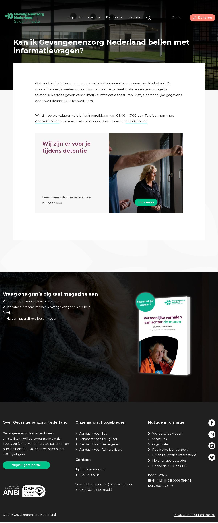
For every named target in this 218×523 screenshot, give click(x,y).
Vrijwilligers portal (26, 466)
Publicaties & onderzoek (170, 450)
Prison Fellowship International (174, 456)
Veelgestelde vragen (167, 434)
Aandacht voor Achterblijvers (100, 450)
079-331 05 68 (136, 119)
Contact (175, 18)
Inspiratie (134, 17)
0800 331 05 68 (90, 490)
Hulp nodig (74, 17)
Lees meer (146, 201)
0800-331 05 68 (47, 119)
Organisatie (160, 445)
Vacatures (159, 439)
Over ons (93, 17)
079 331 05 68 (89, 475)
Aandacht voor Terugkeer (98, 439)
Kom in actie (113, 17)
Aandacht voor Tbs (93, 434)
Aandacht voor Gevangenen (100, 445)
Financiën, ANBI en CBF (169, 466)
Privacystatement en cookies (194, 516)
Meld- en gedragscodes (169, 461)
